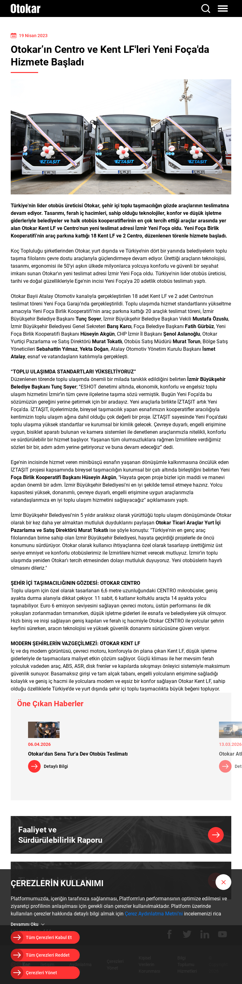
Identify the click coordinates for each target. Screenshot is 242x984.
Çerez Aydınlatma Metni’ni (154, 914)
